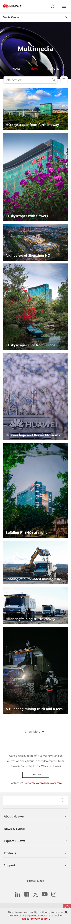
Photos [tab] (34, 68)
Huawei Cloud (35, 880)
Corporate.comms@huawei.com (43, 782)
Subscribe (35, 774)
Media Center (35, 17)
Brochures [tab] (53, 68)
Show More (32, 731)
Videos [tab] (16, 68)
